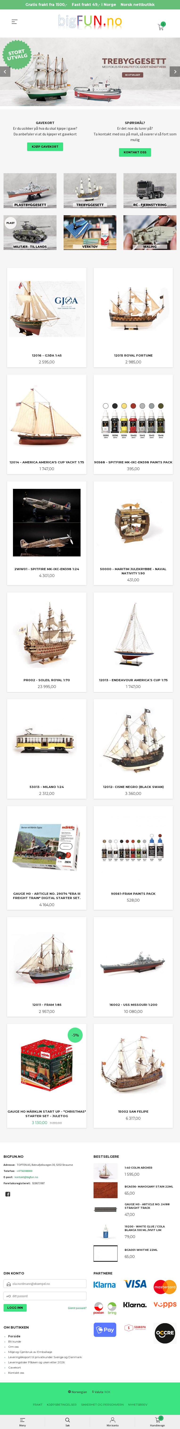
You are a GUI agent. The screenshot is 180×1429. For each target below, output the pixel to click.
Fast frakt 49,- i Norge (94, 4)
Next (175, 71)
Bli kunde (14, 1343)
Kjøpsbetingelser (62, 1406)
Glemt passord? (77, 1310)
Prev (5, 71)
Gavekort (14, 1369)
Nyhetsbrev (137, 1406)
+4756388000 (24, 1173)
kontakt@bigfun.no (26, 1179)
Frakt (37, 1406)
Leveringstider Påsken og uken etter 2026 (36, 1364)
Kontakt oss (135, 152)
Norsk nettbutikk (138, 4)
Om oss (13, 1348)
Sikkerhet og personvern (102, 1406)
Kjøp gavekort (45, 146)
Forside (14, 1338)
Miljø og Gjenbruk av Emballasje (30, 1353)
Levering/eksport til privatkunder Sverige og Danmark (45, 1358)
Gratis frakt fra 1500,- (46, 4)
